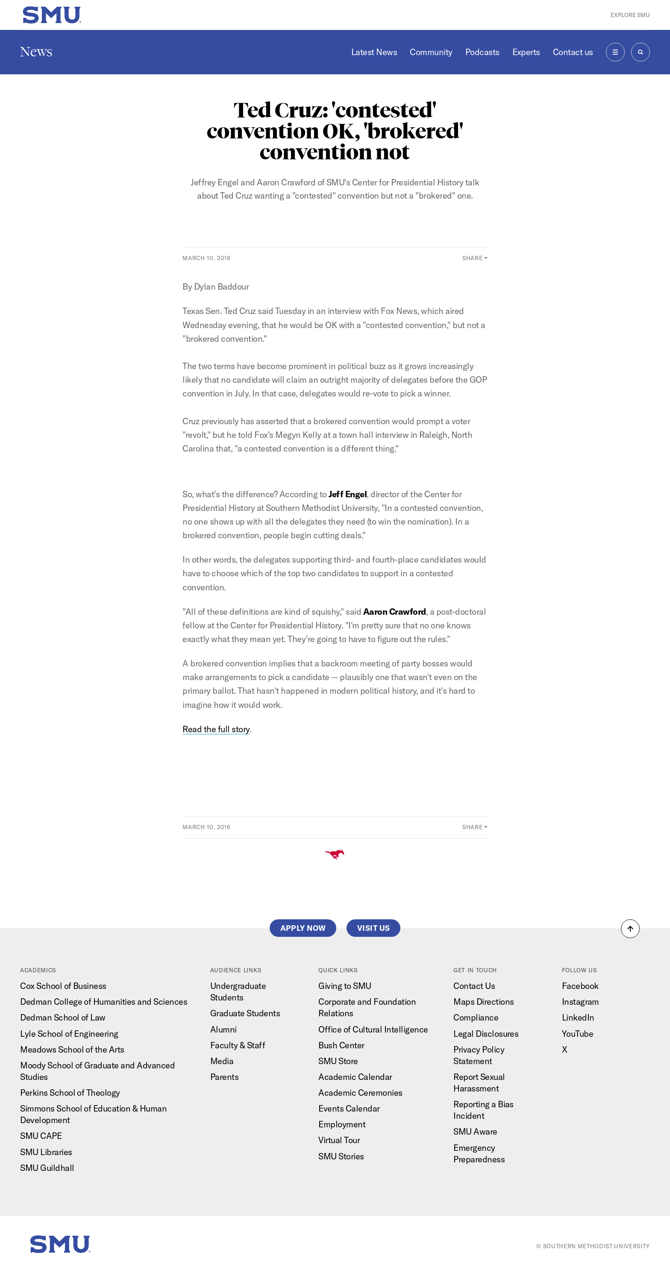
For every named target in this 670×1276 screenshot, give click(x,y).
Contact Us (474, 985)
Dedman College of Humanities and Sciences (103, 1001)
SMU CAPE (41, 1135)
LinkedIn (578, 1017)
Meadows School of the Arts (72, 1049)
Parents (224, 1076)
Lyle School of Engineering (69, 1033)
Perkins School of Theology (70, 1092)
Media (222, 1061)
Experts (526, 52)
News (36, 51)
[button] (630, 928)
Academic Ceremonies (360, 1092)
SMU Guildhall (47, 1167)
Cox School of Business (63, 985)
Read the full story (215, 729)
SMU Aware (475, 1131)
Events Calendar (348, 1108)
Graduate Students (245, 1013)
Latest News (374, 52)
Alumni (223, 1029)
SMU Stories (341, 1156)
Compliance (475, 1017)
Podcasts (482, 52)
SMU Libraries (46, 1152)
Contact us (573, 52)
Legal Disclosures (485, 1033)
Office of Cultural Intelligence (373, 1029)
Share (472, 257)
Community (431, 52)
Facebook (580, 985)
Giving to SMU (344, 985)
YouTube (577, 1033)
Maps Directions (483, 1001)
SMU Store (338, 1061)
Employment (341, 1124)
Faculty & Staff (237, 1045)
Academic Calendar (355, 1076)
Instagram (580, 1001)
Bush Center (341, 1045)
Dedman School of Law (63, 1017)
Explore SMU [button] (630, 15)
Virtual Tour (339, 1140)
